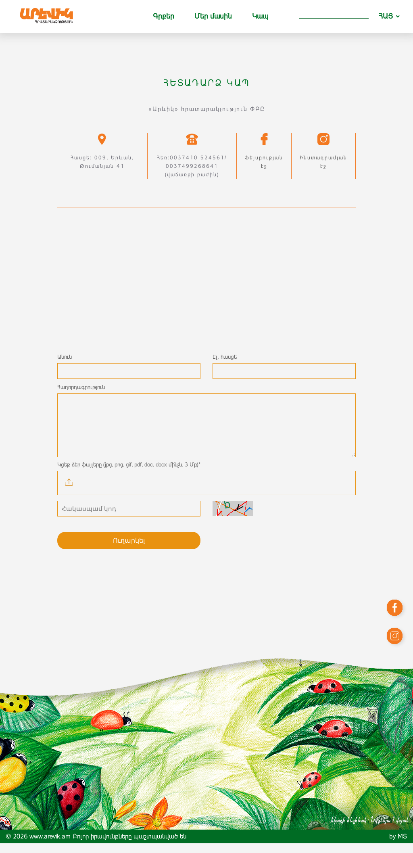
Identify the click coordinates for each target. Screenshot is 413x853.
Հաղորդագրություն (81, 387)
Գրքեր (163, 16)
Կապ (260, 16)
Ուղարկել (129, 550)
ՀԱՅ (386, 16)
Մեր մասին (213, 16)
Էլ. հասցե (225, 356)
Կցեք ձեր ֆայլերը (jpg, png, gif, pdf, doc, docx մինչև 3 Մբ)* (128, 474)
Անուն (64, 356)
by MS (398, 846)
